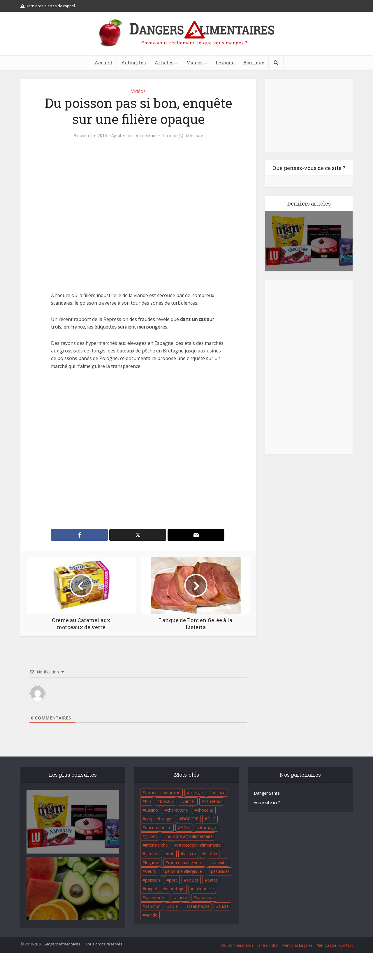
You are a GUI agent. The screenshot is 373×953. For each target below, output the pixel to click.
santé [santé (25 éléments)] (182, 897)
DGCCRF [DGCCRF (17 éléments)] (190, 819)
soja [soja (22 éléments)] (174, 906)
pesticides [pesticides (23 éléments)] (220, 871)
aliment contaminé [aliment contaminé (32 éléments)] (162, 792)
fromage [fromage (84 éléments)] (208, 827)
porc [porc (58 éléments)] (173, 880)
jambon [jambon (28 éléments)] (152, 854)
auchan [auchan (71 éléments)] (219, 792)
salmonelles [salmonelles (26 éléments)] (156, 897)
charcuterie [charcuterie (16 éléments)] (177, 810)
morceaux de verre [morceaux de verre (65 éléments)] (186, 862)
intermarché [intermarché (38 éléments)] (156, 845)
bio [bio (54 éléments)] (148, 801)
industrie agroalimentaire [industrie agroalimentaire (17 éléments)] (189, 836)
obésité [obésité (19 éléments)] (220, 862)
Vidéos (194, 62)
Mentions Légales (297, 945)
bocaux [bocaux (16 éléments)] (167, 801)
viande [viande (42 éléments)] (151, 915)
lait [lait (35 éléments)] (171, 854)
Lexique (225, 62)
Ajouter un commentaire (134, 135)
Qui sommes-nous (237, 945)
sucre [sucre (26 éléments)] (224, 906)
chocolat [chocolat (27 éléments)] (205, 810)
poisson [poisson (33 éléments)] (152, 880)
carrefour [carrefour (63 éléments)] (213, 801)
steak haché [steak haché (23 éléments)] (198, 906)
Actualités (133, 62)
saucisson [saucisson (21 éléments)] (205, 897)
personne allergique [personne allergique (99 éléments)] (183, 871)
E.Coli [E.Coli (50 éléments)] (185, 827)
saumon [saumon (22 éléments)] (153, 906)
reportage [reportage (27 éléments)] (175, 888)
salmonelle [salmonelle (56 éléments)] (203, 888)
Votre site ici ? (267, 802)
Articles (163, 62)
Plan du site (326, 945)
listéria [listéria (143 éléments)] (211, 854)
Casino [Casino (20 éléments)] (151, 810)
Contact (346, 945)
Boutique (253, 62)
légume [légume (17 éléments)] (152, 862)
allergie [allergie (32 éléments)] (196, 792)
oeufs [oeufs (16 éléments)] (150, 871)
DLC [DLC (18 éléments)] (211, 819)
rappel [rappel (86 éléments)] (151, 888)
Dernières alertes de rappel (47, 5)
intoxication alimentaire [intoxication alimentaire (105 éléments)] (199, 845)
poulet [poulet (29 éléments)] (192, 880)
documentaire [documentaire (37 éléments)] (158, 827)
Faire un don (267, 945)
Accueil (103, 62)
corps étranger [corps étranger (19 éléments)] (159, 819)
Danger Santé (267, 793)
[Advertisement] (138, 449)
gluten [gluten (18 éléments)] (151, 836)
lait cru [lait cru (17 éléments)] (189, 854)
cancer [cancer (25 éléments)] (189, 801)
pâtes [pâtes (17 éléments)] (212, 880)
